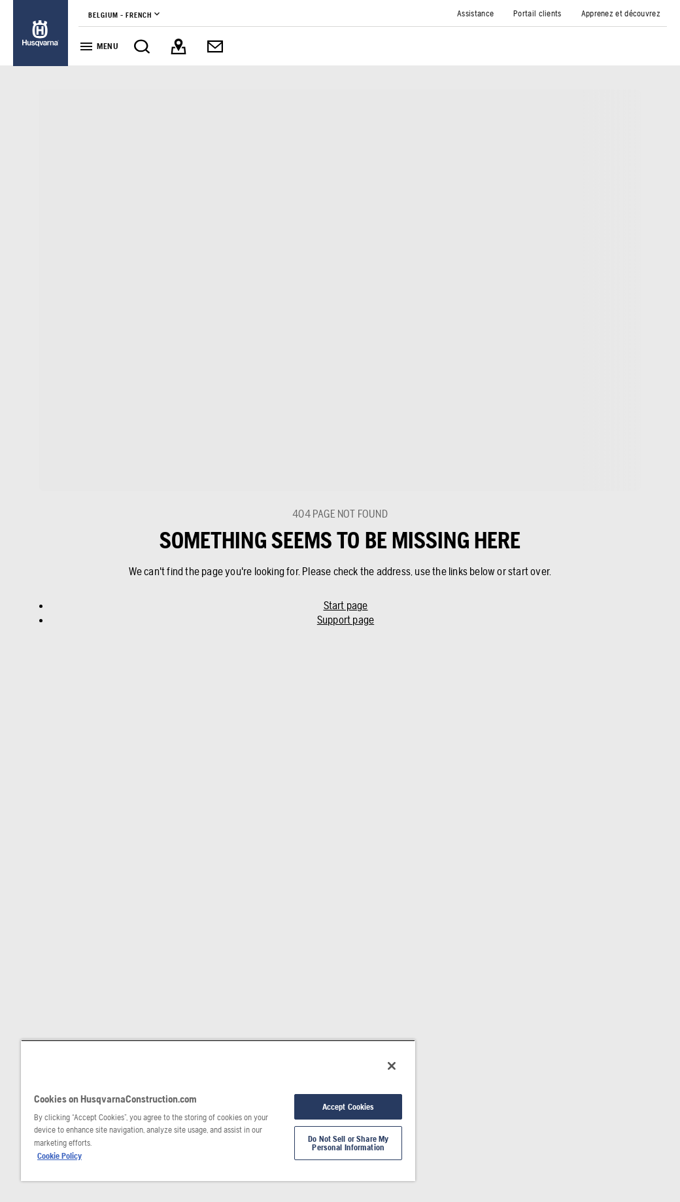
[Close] (391, 1066)
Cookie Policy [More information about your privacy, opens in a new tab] (59, 1156)
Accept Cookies (348, 1107)
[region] (218, 1110)
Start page (346, 605)
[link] (40, 33)
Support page (345, 619)
